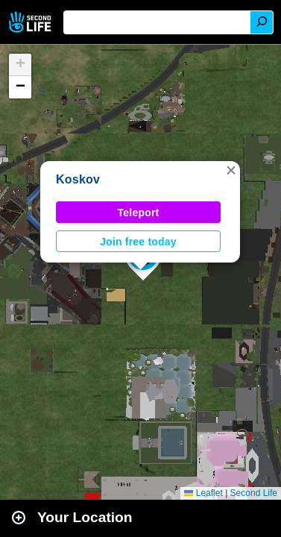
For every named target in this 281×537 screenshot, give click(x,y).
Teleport (139, 213)
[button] (231, 170)
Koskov (78, 179)
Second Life (31, 22)
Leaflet (203, 493)
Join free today (138, 242)
